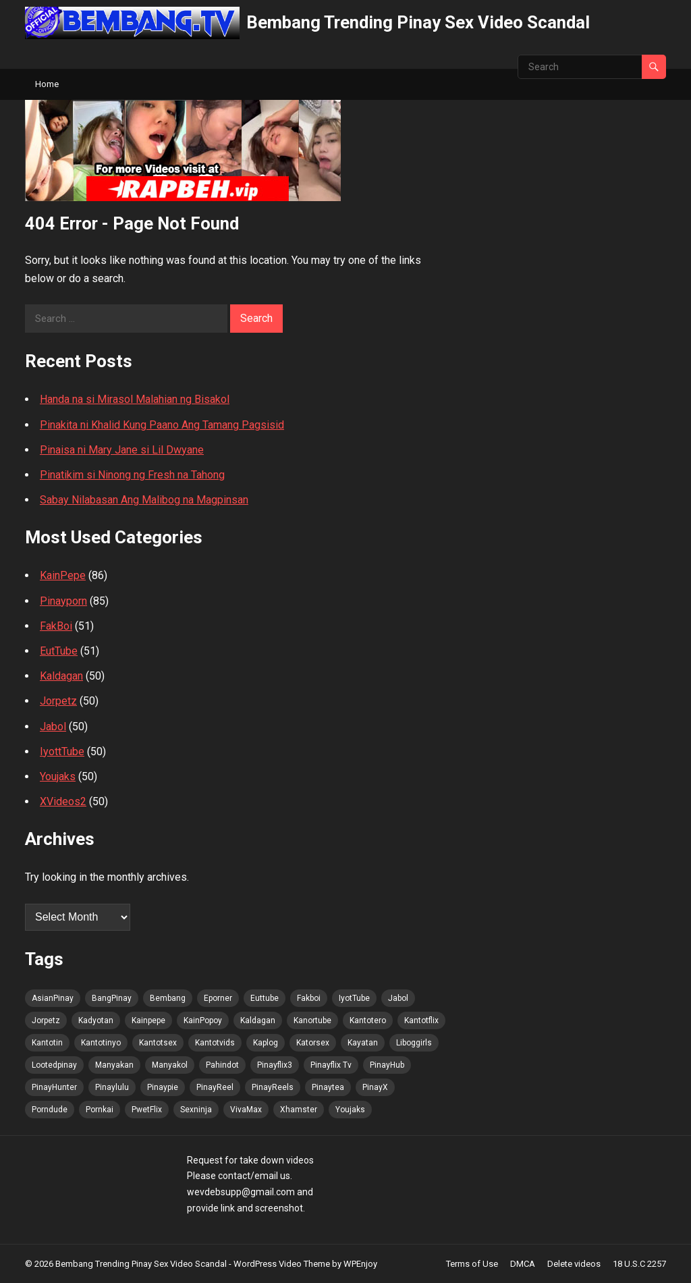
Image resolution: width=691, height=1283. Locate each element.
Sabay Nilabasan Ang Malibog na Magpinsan (144, 499)
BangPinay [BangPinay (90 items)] (112, 998)
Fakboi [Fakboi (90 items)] (309, 998)
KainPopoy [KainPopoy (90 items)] (203, 1020)
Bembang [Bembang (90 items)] (168, 998)
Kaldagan (61, 676)
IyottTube (62, 751)
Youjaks (58, 776)
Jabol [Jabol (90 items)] (398, 998)
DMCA (522, 1264)
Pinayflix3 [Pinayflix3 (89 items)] (274, 1065)
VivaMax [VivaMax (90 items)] (246, 1109)
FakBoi (56, 626)
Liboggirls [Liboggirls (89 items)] (414, 1042)
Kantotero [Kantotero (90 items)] (368, 1020)
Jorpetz (58, 700)
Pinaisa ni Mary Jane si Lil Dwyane (122, 449)
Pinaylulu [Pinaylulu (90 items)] (112, 1087)
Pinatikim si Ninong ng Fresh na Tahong (132, 474)
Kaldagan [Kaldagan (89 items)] (257, 1020)
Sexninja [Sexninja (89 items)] (196, 1109)
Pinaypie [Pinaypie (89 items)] (162, 1087)
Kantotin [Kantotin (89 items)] (47, 1042)
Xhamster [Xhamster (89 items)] (298, 1109)
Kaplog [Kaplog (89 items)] (265, 1042)
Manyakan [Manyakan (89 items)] (114, 1065)
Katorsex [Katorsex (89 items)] (312, 1042)
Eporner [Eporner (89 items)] (218, 998)
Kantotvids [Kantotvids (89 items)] (215, 1042)
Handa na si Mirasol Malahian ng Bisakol (134, 399)
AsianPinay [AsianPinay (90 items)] (53, 998)
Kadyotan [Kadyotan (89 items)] (95, 1020)
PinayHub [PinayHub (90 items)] (387, 1065)
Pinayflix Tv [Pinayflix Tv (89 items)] (331, 1065)
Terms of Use (472, 1264)
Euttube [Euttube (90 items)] (264, 998)
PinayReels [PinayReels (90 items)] (273, 1087)
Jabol (53, 726)
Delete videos (574, 1264)
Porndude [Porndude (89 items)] (49, 1109)
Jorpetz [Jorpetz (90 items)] (46, 1020)
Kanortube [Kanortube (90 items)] (312, 1020)
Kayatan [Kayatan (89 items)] (363, 1042)
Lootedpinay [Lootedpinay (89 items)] (54, 1065)
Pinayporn (63, 601)
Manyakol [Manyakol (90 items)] (170, 1065)
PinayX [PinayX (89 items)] (375, 1087)
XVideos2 (63, 801)
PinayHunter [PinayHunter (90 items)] (54, 1087)
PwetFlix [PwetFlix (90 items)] (147, 1109)
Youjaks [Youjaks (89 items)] (350, 1109)
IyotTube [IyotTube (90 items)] (354, 998)
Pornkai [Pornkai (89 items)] (99, 1109)
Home (47, 84)
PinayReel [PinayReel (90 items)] (214, 1087)
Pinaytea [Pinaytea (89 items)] (328, 1087)
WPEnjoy (360, 1264)
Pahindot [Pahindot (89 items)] (222, 1065)
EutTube (59, 651)
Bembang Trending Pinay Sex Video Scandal (418, 22)
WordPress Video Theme (281, 1264)
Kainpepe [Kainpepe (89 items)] (148, 1020)
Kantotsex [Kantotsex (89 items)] (158, 1042)
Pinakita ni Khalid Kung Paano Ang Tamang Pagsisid (162, 424)
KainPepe (63, 575)
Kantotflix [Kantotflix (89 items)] (421, 1020)
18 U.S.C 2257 (639, 1264)
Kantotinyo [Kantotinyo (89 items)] (101, 1042)
